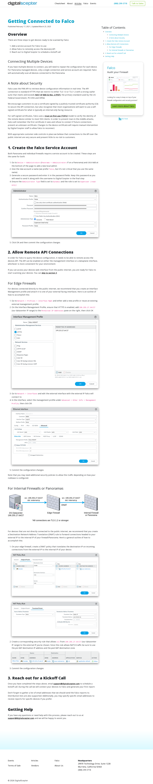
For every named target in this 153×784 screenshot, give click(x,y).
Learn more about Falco (123, 106)
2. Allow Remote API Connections (116, 44)
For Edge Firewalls (115, 47)
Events (11, 760)
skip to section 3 (49, 273)
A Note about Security (117, 38)
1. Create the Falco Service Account (117, 41)
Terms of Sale (14, 765)
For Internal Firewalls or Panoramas (121, 50)
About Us (59, 765)
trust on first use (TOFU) (56, 116)
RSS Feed (123, 119)
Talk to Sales (138, 3)
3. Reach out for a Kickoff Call (115, 53)
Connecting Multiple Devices (119, 35)
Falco (57, 760)
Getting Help (109, 56)
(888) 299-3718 (120, 3)
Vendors (35, 765)
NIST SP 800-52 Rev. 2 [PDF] (47, 95)
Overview (108, 32)
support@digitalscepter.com (66, 683)
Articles (34, 760)
